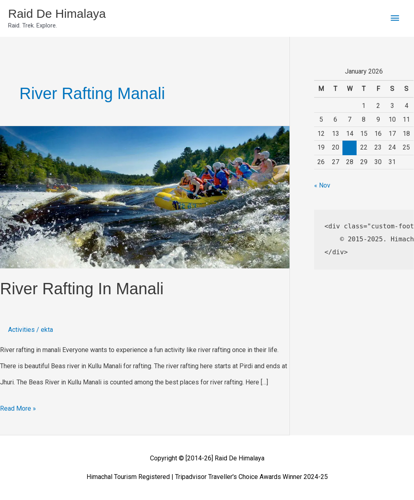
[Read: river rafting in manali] (144, 196)
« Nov (322, 185)
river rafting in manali (82, 288)
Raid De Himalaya (57, 13)
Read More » (18, 406)
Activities (21, 329)
